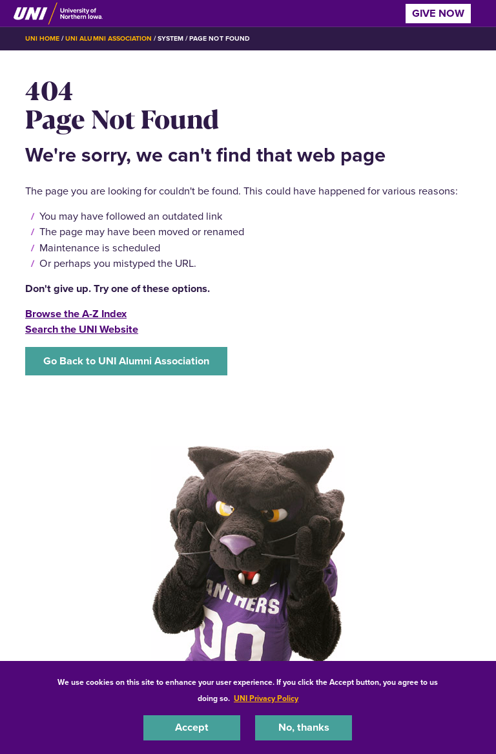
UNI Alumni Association (108, 38)
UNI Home (42, 38)
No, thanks (303, 727)
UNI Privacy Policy (266, 698)
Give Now (438, 13)
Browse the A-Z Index (76, 314)
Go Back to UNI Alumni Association (126, 361)
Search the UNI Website (81, 329)
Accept (192, 727)
